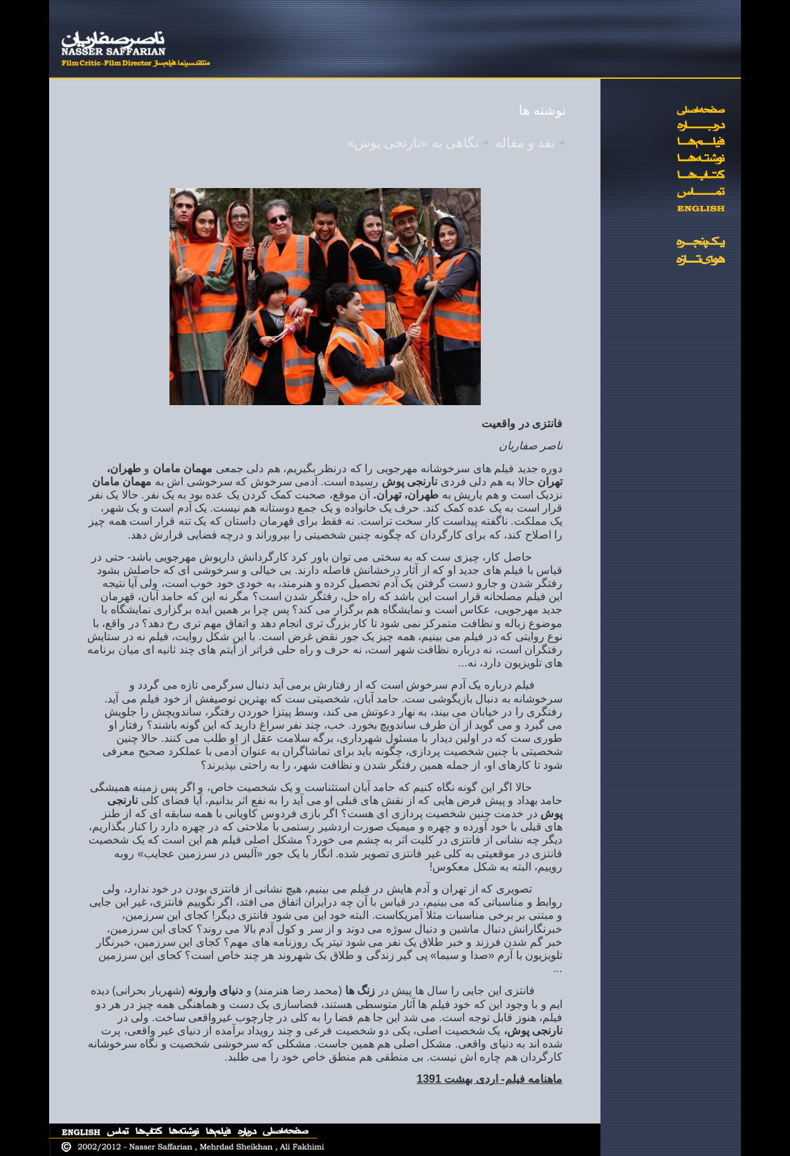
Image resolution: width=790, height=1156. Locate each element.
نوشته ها (542, 110)
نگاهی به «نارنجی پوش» (413, 143)
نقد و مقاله (525, 143)
